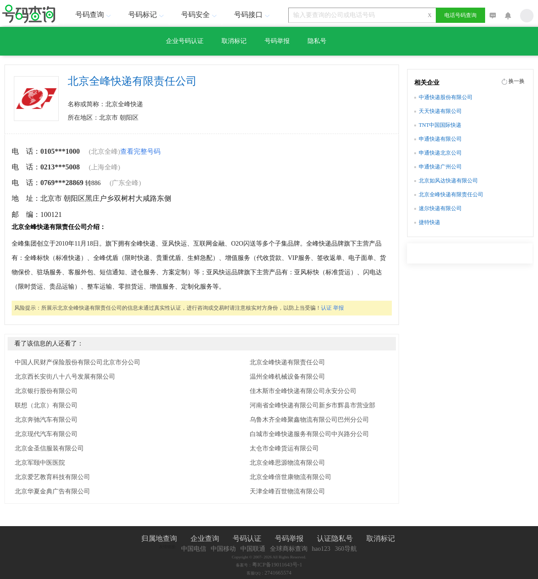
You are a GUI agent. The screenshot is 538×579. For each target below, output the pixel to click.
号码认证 (247, 538)
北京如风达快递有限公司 (448, 180)
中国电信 (193, 548)
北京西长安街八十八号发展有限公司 (65, 376)
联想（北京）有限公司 (46, 405)
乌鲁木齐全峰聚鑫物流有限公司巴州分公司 (309, 419)
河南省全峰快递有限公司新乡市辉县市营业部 (312, 405)
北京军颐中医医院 (40, 462)
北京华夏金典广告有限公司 (52, 491)
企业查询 (205, 538)
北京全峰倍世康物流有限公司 (290, 477)
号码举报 (277, 41)
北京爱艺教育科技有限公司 (52, 477)
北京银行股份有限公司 (46, 391)
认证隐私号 (335, 538)
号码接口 (253, 14)
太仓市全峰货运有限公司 (284, 448)
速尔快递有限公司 (440, 208)
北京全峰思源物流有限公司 (287, 462)
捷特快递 (429, 222)
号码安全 (200, 14)
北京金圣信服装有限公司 (49, 448)
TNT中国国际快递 (440, 125)
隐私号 (317, 41)
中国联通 (252, 548)
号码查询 (94, 14)
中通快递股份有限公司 (446, 97)
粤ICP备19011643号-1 (277, 565)
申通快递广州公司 (440, 167)
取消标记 (234, 41)
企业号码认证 (185, 41)
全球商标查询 (289, 548)
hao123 (321, 548)
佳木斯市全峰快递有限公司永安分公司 (303, 391)
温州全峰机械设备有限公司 (287, 376)
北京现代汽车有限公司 (46, 434)
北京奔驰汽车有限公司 (46, 419)
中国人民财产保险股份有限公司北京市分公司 (77, 362)
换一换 (516, 81)
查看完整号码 (140, 151)
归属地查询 (159, 538)
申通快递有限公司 (440, 139)
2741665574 (278, 573)
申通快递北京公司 (440, 153)
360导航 (346, 548)
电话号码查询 (460, 15)
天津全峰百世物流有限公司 (287, 491)
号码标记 (147, 14)
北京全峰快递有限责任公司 (287, 362)
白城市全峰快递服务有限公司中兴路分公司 (309, 434)
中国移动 (223, 548)
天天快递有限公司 (440, 111)
